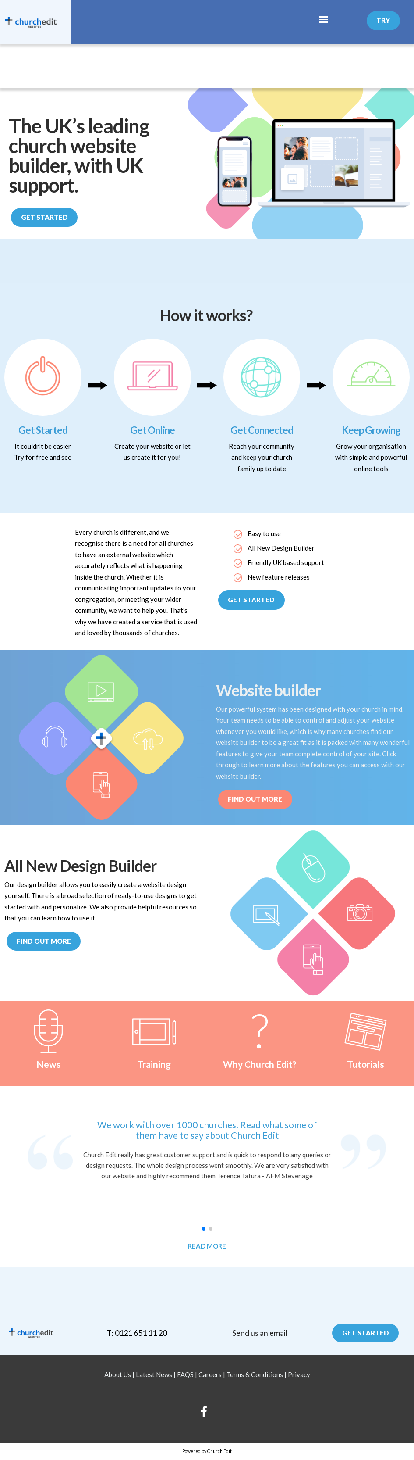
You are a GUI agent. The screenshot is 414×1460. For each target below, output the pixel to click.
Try (383, 20)
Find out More (255, 799)
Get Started (44, 217)
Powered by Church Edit (207, 1451)
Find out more (44, 941)
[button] (203, 1229)
